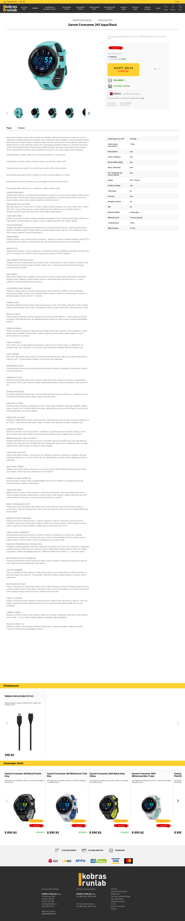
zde (142, 98)
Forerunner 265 (105, 20)
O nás (113, 904)
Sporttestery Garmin (82, 20)
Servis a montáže (118, 906)
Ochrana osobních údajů (120, 896)
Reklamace (115, 894)
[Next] (88, 113)
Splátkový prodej (117, 901)
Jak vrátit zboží (117, 899)
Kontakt (114, 889)
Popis (9, 128)
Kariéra (114, 909)
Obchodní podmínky (119, 891)
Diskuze (21, 128)
